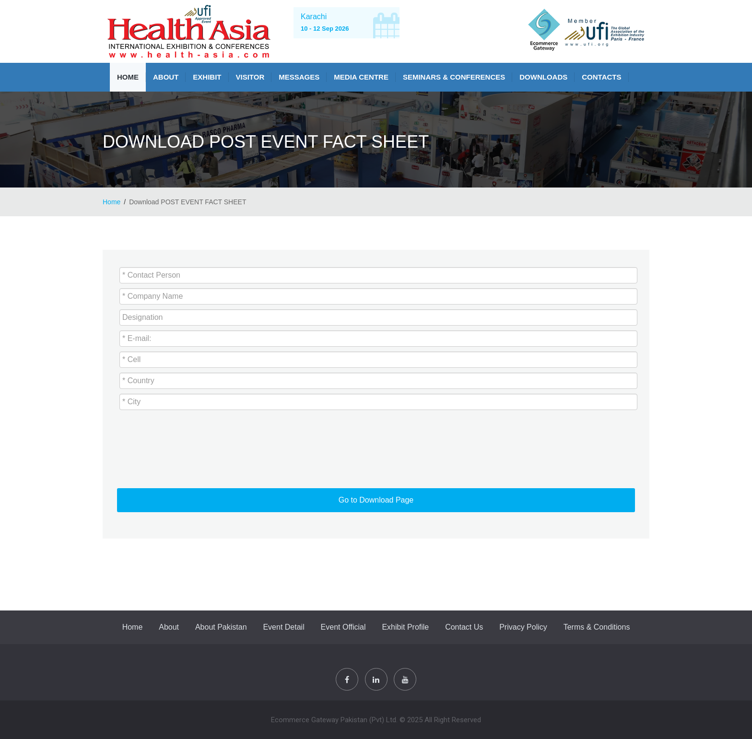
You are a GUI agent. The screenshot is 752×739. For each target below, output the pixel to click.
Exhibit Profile (405, 627)
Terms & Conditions (597, 627)
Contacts (601, 77)
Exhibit (207, 77)
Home (128, 77)
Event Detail (283, 627)
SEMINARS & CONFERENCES (454, 77)
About (165, 77)
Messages (299, 77)
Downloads (543, 77)
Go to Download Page (376, 500)
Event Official (343, 627)
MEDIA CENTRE (361, 77)
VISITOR (250, 77)
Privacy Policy (523, 627)
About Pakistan (221, 627)
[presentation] (182, 448)
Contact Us (464, 627)
